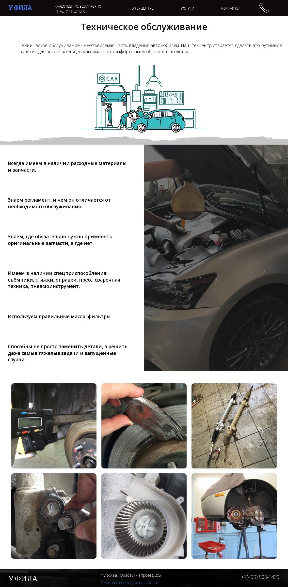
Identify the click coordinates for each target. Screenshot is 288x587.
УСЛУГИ (187, 8)
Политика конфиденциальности (129, 583)
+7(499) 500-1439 (260, 577)
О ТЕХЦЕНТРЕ (142, 8)
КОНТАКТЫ (230, 8)
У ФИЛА (20, 8)
